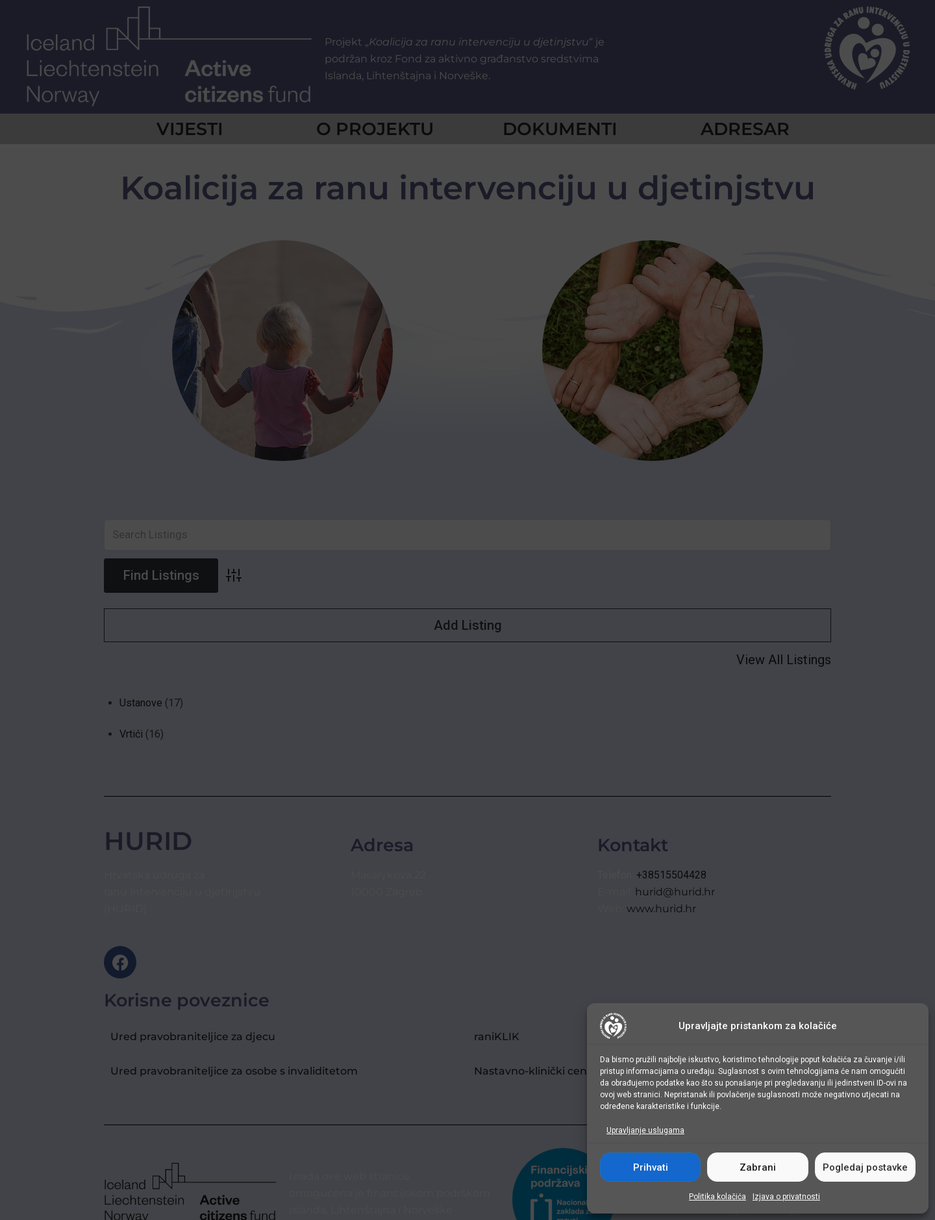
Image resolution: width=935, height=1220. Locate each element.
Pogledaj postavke (865, 1167)
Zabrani (758, 1167)
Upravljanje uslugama (645, 1130)
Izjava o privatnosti (786, 1196)
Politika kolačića (717, 1196)
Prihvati (650, 1167)
